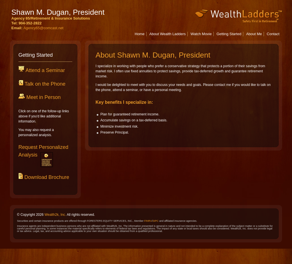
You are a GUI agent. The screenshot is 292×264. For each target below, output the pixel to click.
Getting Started (229, 34)
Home (140, 34)
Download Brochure (46, 177)
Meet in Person (43, 97)
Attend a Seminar (44, 70)
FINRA (148, 220)
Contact (273, 34)
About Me (254, 34)
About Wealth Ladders (167, 34)
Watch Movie (201, 34)
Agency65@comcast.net (44, 28)
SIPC (155, 220)
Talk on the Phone (44, 84)
